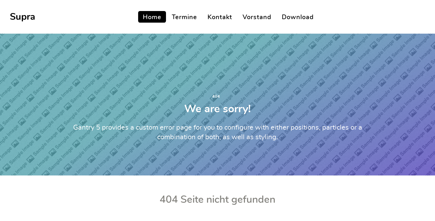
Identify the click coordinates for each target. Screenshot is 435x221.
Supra (22, 16)
